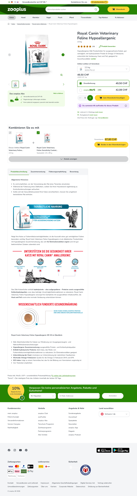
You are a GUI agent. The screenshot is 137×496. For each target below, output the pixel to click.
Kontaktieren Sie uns (79, 2)
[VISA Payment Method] (10, 467)
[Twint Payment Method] (30, 467)
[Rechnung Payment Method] (12, 476)
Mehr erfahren (58, 93)
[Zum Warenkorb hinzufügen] (112, 98)
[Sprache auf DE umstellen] (11, 2)
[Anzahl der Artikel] (85, 98)
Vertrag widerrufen (105, 483)
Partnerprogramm (44, 431)
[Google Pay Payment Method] (30, 471)
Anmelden (113, 396)
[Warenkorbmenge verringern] (80, 98)
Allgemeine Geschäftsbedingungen (65, 483)
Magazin (71, 431)
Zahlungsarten (32, 486)
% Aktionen (119, 17)
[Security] (73, 467)
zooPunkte (42, 417)
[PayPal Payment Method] (24, 467)
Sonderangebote (74, 413)
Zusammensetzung (38, 172)
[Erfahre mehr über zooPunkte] (126, 106)
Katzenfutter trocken (23, 24)
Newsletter (72, 424)
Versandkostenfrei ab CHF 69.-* (34, 2)
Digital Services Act (88, 483)
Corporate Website (66, 486)
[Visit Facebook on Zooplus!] (9, 450)
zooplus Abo (42, 420)
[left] (9, 54)
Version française (14, 424)
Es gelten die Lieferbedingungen (64, 375)
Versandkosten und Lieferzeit (27, 483)
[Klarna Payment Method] (17, 471)
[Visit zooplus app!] (104, 452)
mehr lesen (99, 112)
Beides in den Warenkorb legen (112, 145)
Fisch (60, 17)
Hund (23, 17)
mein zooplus (12, 413)
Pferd (71, 17)
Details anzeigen (68, 159)
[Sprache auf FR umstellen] (16, 2)
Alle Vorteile (42, 435)
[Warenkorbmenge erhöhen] (90, 98)
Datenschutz (80, 486)
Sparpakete (72, 420)
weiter (93, 59)
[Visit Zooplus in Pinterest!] (26, 450)
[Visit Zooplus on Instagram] (14, 450)
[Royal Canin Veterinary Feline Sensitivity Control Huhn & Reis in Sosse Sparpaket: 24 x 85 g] (47, 138)
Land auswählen (106, 408)
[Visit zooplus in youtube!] (20, 450)
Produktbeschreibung (19, 172)
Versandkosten (103, 118)
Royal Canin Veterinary (39, 24)
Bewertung (74, 172)
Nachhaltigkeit (13, 428)
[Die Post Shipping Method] (41, 467)
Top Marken (103, 17)
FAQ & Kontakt (13, 417)
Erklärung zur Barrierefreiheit (98, 486)
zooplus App (73, 428)
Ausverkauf (72, 417)
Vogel (48, 17)
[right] (63, 54)
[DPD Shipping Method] (47, 467)
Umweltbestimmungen (16, 486)
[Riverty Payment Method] (24, 471)
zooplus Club (43, 413)
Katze (12, 17)
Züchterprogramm (44, 428)
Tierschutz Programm (46, 424)
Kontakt (10, 483)
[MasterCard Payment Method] (17, 467)
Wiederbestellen (99, 2)
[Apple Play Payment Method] (10, 471)
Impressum (45, 483)
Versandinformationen (16, 420)
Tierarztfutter (86, 17)
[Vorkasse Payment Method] (21, 476)
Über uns (44, 486)
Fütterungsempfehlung (57, 172)
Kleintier (36, 17)
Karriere (53, 486)
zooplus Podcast (74, 435)
